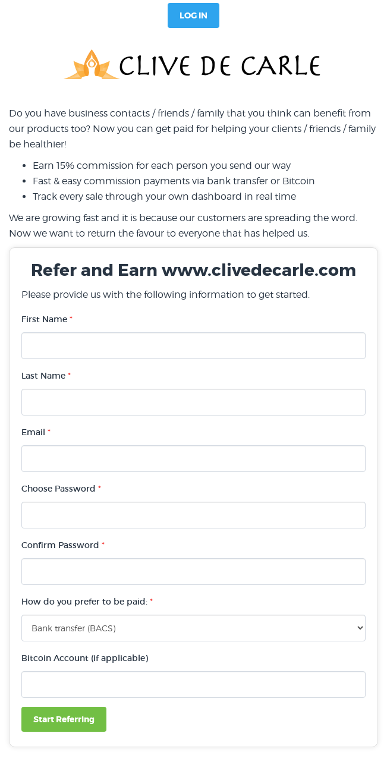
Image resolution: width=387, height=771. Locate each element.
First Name (47, 319)
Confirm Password (63, 545)
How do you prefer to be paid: (87, 601)
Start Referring (64, 719)
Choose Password (61, 488)
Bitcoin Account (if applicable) (84, 658)
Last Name (46, 375)
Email (36, 432)
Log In (193, 15)
